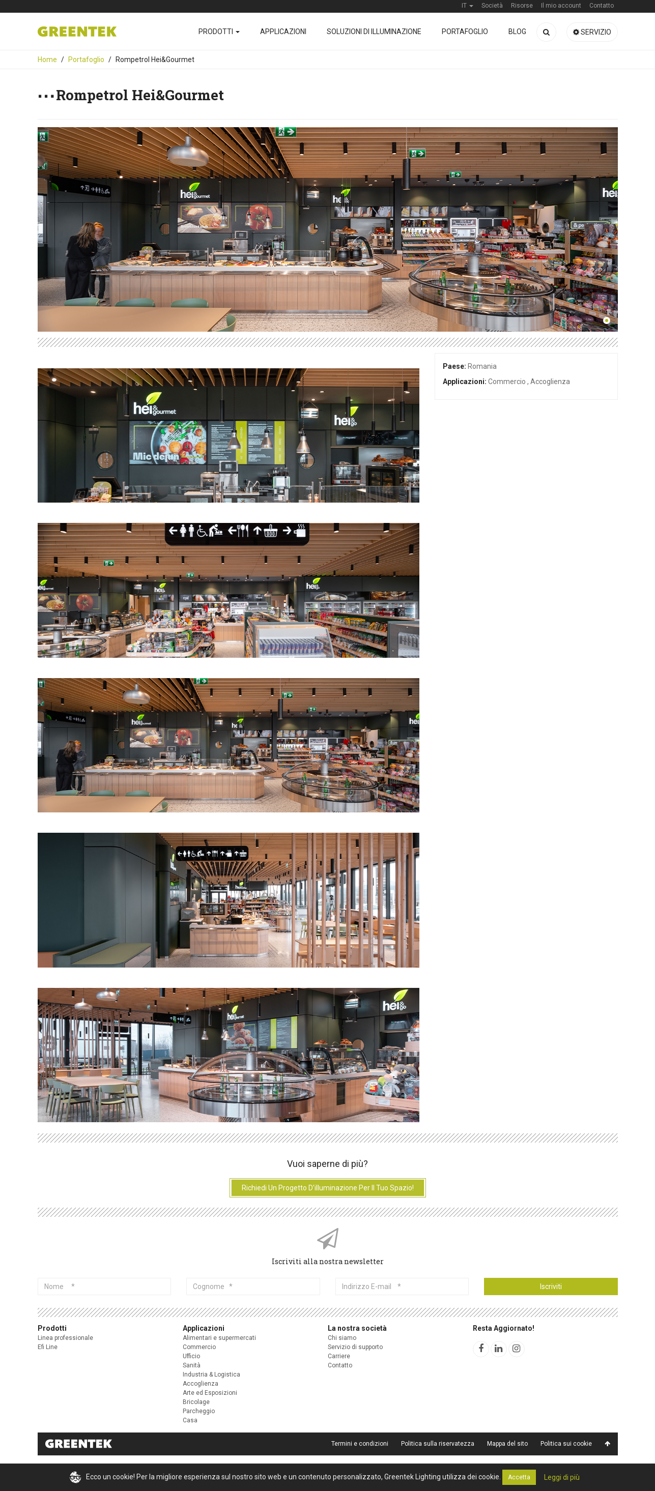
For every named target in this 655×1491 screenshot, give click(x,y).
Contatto (340, 1365)
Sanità (192, 1365)
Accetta (519, 1477)
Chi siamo (342, 1337)
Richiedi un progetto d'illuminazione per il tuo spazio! (328, 1188)
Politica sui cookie (566, 1443)
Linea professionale (65, 1337)
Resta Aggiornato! (503, 1328)
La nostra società (357, 1328)
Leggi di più (562, 1477)
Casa (190, 1420)
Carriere (339, 1356)
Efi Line (48, 1347)
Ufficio (191, 1356)
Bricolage (196, 1402)
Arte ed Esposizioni (210, 1392)
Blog (517, 31)
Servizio (592, 32)
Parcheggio (199, 1411)
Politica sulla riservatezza (437, 1443)
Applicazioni (283, 31)
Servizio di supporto (355, 1347)
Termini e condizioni (359, 1443)
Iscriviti (551, 1286)
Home (47, 59)
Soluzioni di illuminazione (374, 31)
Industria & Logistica (211, 1374)
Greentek (77, 31)
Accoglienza (200, 1383)
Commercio (199, 1347)
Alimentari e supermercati (219, 1337)
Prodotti (219, 31)
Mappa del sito (507, 1443)
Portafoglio (465, 31)
